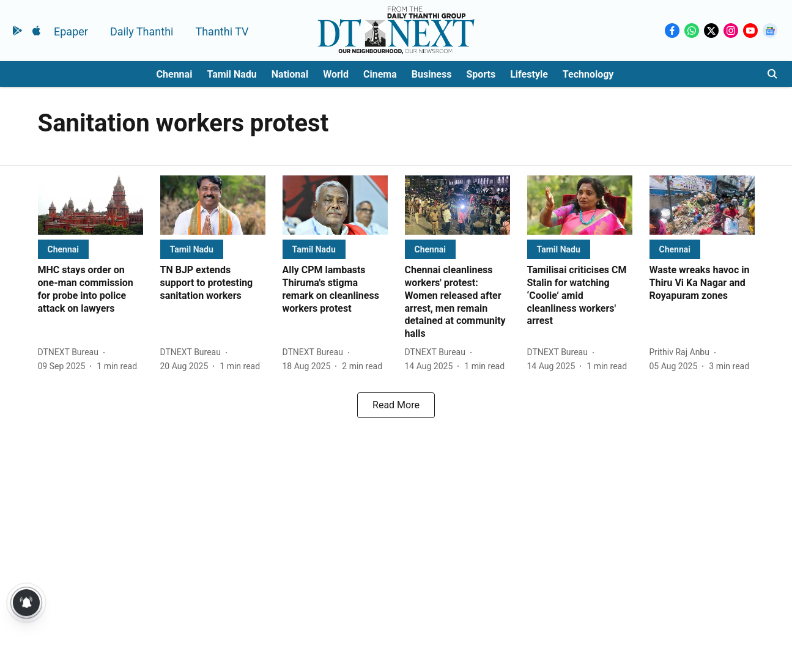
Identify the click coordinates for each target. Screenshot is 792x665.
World (336, 74)
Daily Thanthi (142, 31)
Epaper (71, 31)
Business (432, 74)
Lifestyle (529, 74)
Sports (480, 74)
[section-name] (63, 249)
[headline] (90, 289)
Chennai (175, 74)
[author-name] (70, 352)
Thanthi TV (221, 31)
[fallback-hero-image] (90, 205)
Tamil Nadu (231, 74)
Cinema (380, 74)
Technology (588, 74)
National (290, 74)
